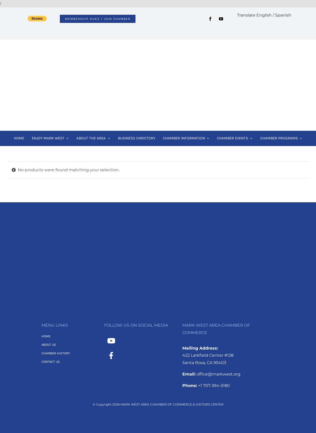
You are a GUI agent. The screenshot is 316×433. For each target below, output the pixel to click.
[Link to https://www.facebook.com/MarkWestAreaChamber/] (111, 356)
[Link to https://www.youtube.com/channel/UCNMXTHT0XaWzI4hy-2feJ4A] (111, 341)
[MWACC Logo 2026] (158, 46)
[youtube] (221, 19)
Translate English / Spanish (264, 15)
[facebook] (210, 19)
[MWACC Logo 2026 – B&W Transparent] (158, 227)
